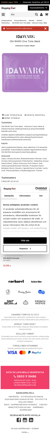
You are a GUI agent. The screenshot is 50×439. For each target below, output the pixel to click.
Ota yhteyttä (41, 399)
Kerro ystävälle (11, 118)
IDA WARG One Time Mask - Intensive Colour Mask (29, 23)
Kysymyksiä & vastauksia (32, 397)
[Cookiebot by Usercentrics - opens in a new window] (35, 188)
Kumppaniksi (38, 407)
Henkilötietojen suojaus (19, 407)
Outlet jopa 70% (9, 2)
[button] (46, 14)
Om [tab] (41, 196)
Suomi (25, 432)
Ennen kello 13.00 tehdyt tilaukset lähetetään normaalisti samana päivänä (25, 326)
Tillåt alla (25, 240)
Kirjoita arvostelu (35, 115)
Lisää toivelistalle (12, 115)
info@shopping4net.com (25, 385)
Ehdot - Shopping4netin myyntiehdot (20, 405)
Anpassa (25, 248)
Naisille (31, 21)
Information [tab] (25, 196)
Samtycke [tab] (9, 196)
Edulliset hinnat (26, 402)
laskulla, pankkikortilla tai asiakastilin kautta (25, 349)
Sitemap (35, 429)
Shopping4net (6, 21)
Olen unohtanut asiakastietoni (19, 399)
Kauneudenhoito (20, 21)
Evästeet (43, 405)
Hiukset (39, 21)
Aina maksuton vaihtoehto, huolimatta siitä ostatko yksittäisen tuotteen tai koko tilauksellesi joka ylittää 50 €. (25, 317)
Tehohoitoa (5, 23)
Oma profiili (14, 397)
